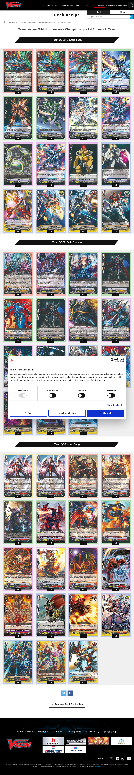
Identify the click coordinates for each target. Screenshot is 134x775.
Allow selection (68, 413)
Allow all (107, 413)
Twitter (111, 758)
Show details (113, 405)
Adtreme (98, 766)
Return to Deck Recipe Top (69, 704)
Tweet (63, 693)
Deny (30, 413)
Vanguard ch (129, 758)
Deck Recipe (13, 22)
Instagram (123, 758)
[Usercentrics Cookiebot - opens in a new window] (112, 360)
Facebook (117, 758)
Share (70, 693)
